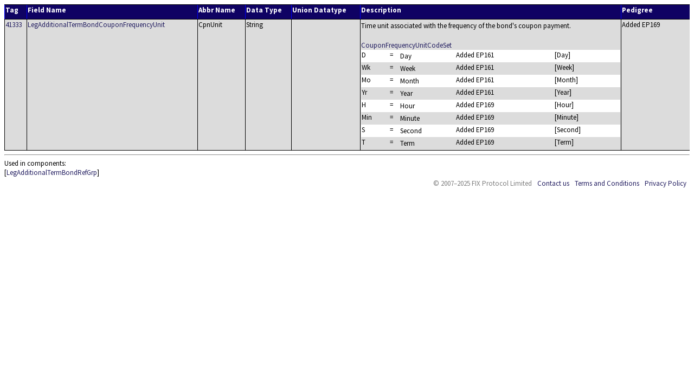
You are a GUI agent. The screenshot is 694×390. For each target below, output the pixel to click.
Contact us (553, 183)
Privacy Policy (665, 183)
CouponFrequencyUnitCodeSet (406, 45)
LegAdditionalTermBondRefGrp (52, 172)
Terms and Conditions (607, 183)
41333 (13, 24)
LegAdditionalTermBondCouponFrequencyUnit (96, 24)
